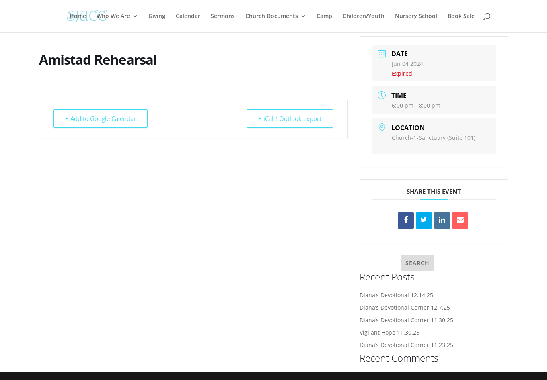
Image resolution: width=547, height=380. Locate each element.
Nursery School (416, 16)
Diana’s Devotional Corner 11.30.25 (406, 320)
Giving (156, 16)
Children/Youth (364, 16)
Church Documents (271, 16)
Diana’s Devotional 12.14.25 (396, 295)
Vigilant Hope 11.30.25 (390, 332)
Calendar (188, 16)
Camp (324, 16)
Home (78, 16)
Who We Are (113, 16)
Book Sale (461, 16)
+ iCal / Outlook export (289, 118)
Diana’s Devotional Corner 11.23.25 (406, 345)
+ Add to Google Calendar (100, 118)
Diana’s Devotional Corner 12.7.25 (405, 307)
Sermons (223, 16)
